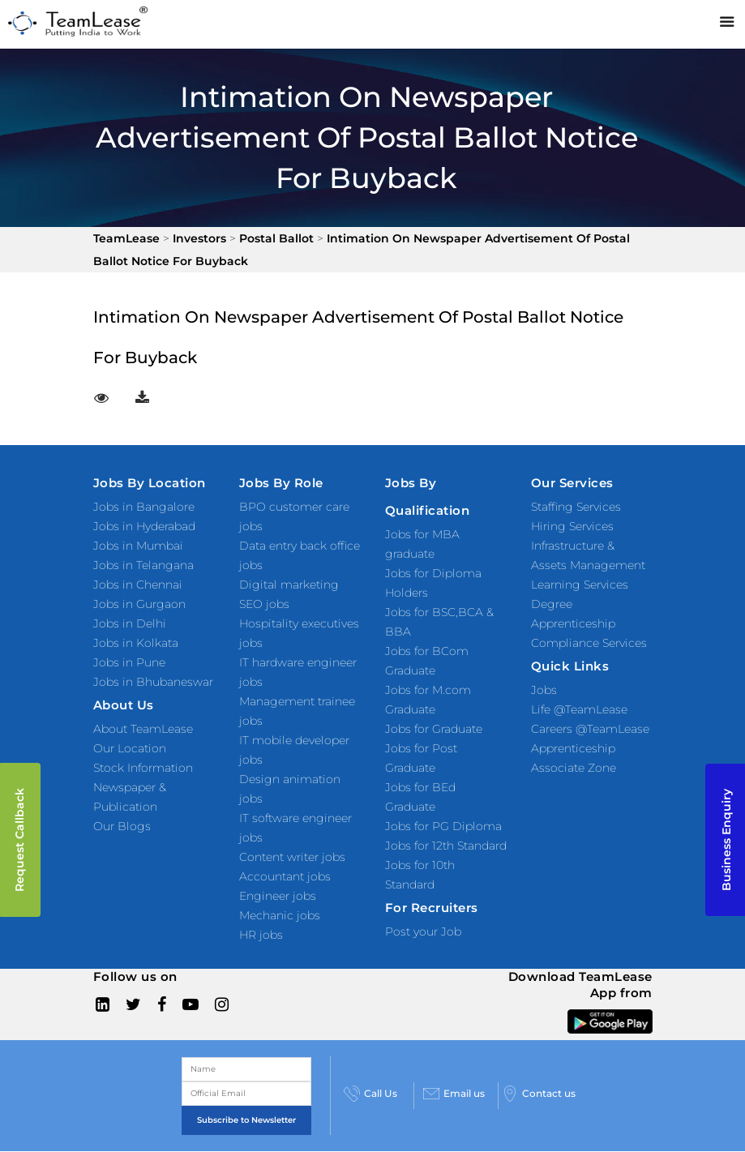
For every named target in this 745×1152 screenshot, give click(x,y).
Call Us (370, 1094)
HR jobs (261, 934)
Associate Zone (573, 767)
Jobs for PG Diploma (443, 826)
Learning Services (579, 584)
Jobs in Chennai (137, 584)
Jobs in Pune (129, 662)
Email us (454, 1094)
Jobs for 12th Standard (446, 845)
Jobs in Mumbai (138, 545)
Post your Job (423, 931)
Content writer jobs (292, 857)
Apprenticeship (573, 748)
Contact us (539, 1094)
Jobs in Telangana (143, 565)
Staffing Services (576, 506)
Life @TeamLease (579, 709)
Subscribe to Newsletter (246, 1120)
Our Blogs (122, 826)
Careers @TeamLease (590, 729)
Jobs (544, 690)
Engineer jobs (277, 896)
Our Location (129, 748)
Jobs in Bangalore (144, 506)
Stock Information (143, 767)
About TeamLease (143, 729)
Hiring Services (572, 526)
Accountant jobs (285, 876)
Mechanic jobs (279, 915)
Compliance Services (589, 643)
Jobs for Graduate (433, 729)
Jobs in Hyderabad (144, 526)
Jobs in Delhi (129, 623)
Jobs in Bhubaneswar (153, 681)
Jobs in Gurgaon (139, 604)
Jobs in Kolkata (135, 643)
